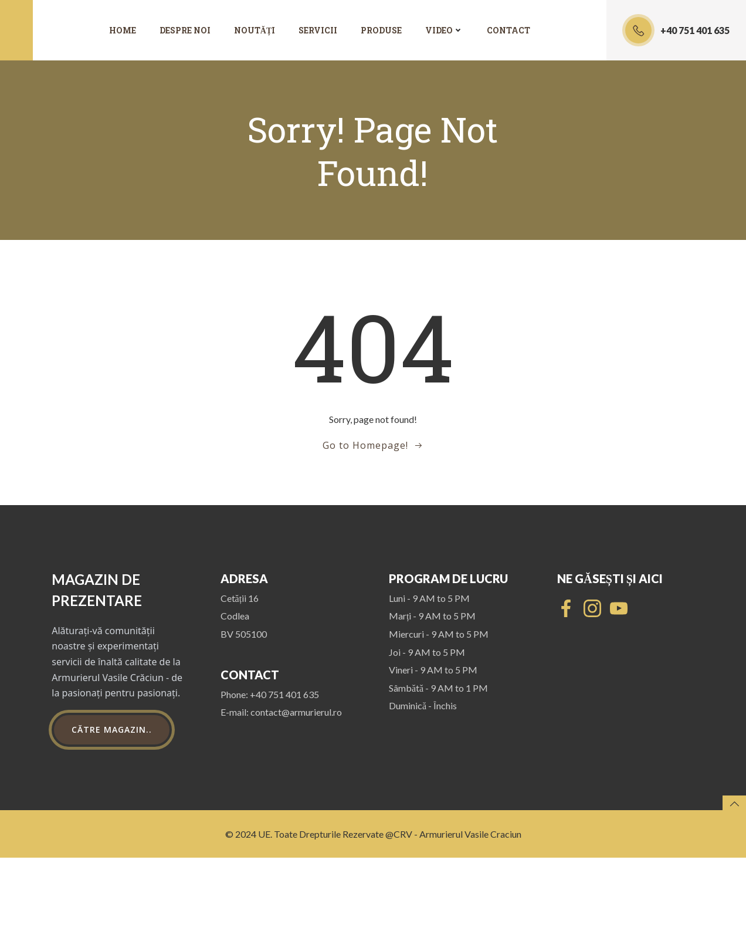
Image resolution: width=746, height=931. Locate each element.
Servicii (318, 30)
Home (122, 30)
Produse (381, 30)
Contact (508, 30)
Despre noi (185, 30)
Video (444, 30)
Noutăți (254, 30)
